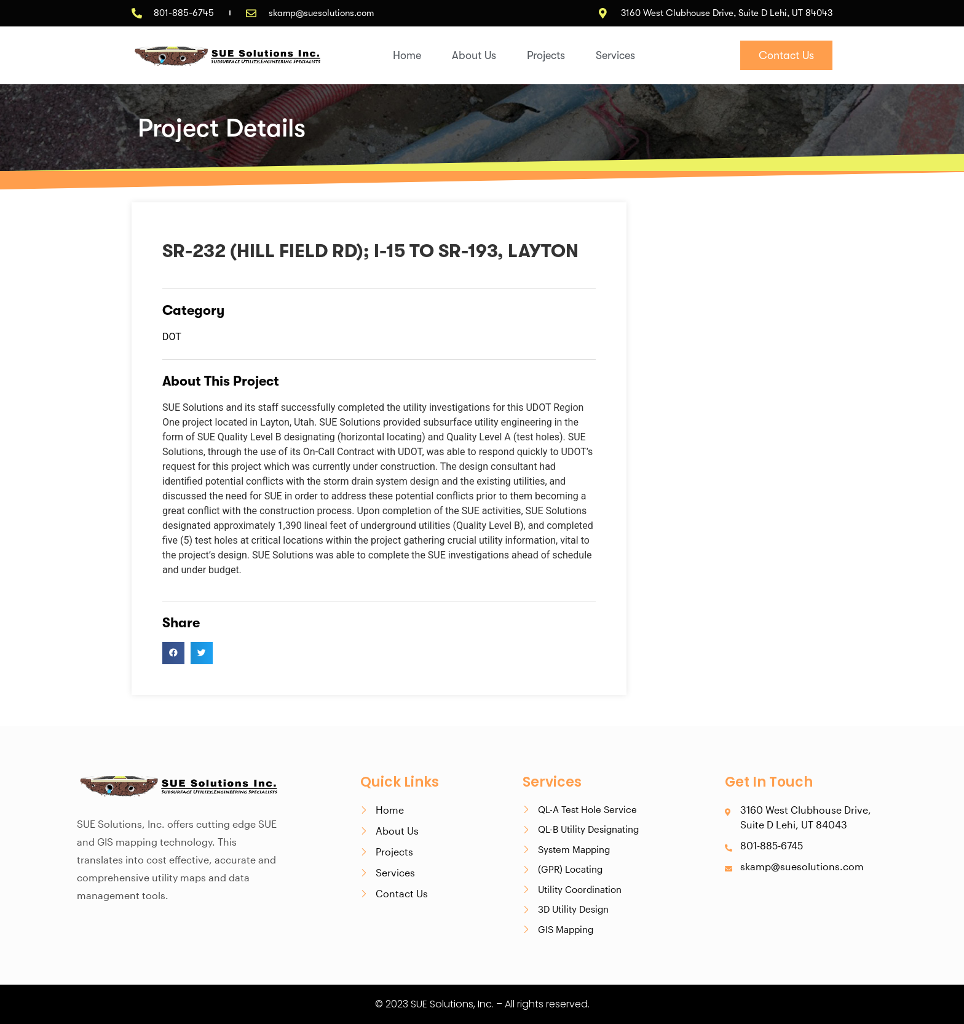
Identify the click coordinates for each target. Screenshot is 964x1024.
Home (407, 55)
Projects (546, 55)
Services (615, 55)
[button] (173, 653)
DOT (171, 337)
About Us (474, 55)
